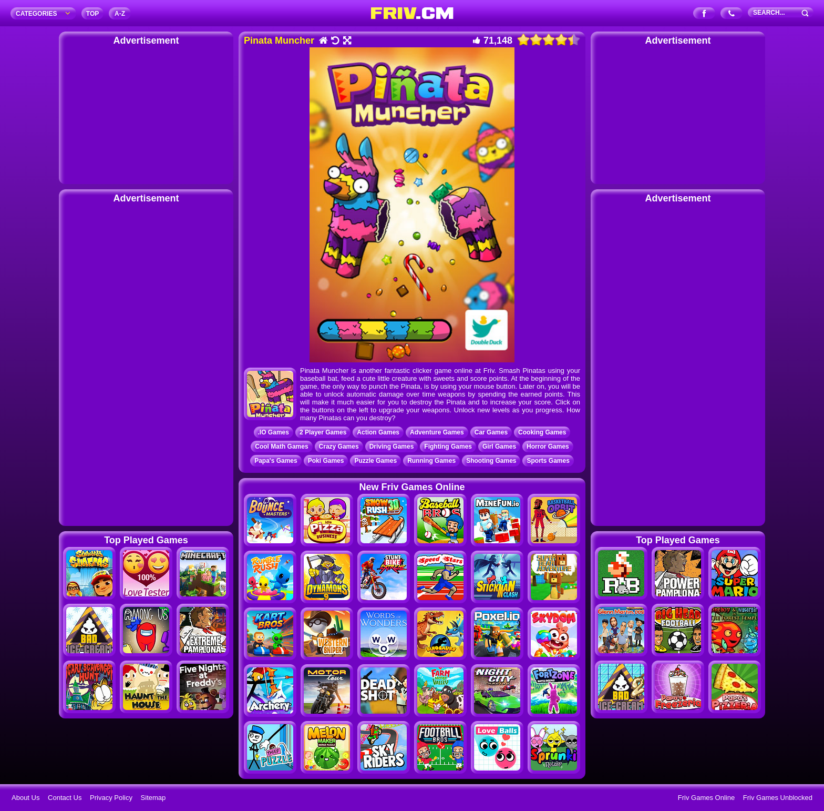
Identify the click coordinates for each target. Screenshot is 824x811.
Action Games (378, 432)
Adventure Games (437, 432)
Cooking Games (542, 432)
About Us (25, 798)
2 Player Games (323, 432)
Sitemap (153, 798)
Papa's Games (275, 460)
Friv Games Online (706, 798)
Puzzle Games (375, 460)
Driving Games (391, 446)
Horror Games (548, 446)
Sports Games (548, 460)
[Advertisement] (146, 113)
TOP (92, 13)
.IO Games (273, 432)
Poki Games (326, 460)
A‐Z (120, 13)
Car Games (491, 432)
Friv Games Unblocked (777, 798)
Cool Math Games (281, 446)
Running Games (431, 460)
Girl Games (499, 446)
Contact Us (64, 798)
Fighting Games (448, 446)
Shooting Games (491, 460)
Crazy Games (339, 446)
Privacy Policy (111, 798)
